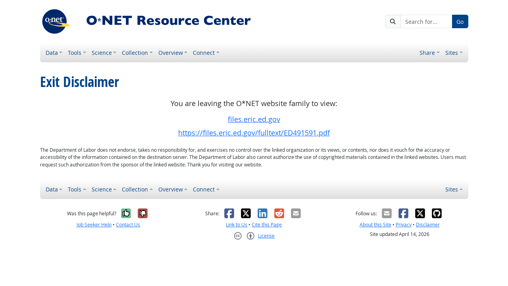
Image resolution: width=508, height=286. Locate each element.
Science (102, 52)
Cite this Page (267, 224)
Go (460, 21)
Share (427, 52)
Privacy (404, 224)
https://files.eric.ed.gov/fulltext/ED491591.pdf (254, 132)
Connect (204, 52)
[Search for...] (426, 21)
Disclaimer (428, 224)
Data (52, 52)
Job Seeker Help (94, 224)
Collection (135, 52)
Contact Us (128, 224)
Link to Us (236, 224)
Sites (451, 52)
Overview (170, 52)
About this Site (375, 224)
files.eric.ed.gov (254, 119)
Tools (74, 52)
